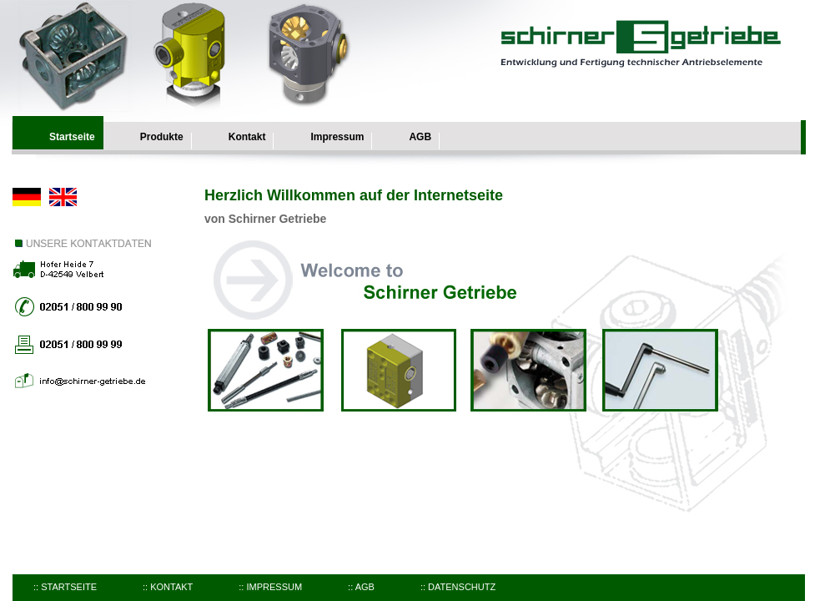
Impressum (337, 137)
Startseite (72, 137)
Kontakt (247, 137)
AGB (420, 137)
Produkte (162, 137)
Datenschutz (461, 587)
